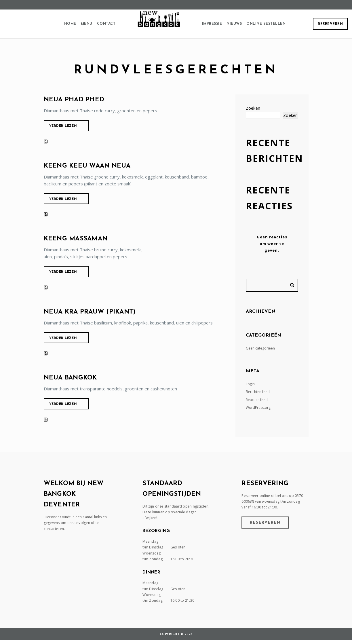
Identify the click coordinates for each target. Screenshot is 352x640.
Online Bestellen (266, 24)
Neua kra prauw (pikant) (90, 312)
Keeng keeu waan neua (87, 166)
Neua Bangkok (70, 378)
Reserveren (330, 24)
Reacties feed (257, 399)
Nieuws (234, 24)
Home (70, 24)
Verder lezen (63, 126)
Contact (106, 24)
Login (250, 383)
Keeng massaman (76, 239)
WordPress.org (258, 407)
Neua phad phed (74, 99)
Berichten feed (258, 391)
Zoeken (253, 108)
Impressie (212, 24)
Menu (86, 24)
